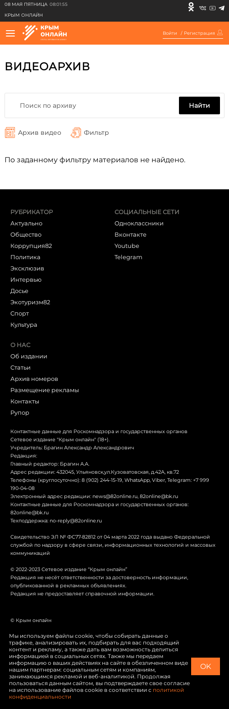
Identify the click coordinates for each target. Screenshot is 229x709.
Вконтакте (130, 234)
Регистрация (199, 33)
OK (205, 666)
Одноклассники (139, 223)
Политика (25, 257)
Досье (19, 290)
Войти (170, 33)
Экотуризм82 (30, 302)
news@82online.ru (114, 496)
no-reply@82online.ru (76, 520)
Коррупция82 (31, 245)
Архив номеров (34, 378)
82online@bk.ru (159, 496)
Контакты (24, 401)
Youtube (126, 245)
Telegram (128, 257)
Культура (23, 324)
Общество (25, 234)
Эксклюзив (27, 268)
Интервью (25, 279)
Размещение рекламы (44, 389)
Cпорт (19, 313)
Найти (199, 105)
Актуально (26, 223)
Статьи (20, 367)
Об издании (28, 356)
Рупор (19, 412)
